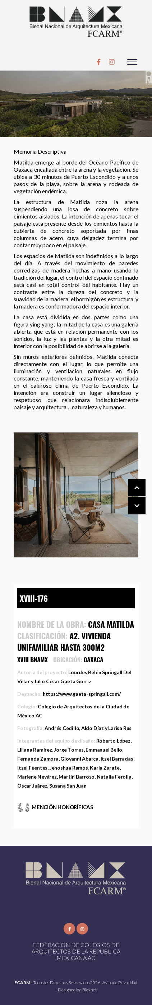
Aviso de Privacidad (119, 982)
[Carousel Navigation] (129, 497)
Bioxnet (89, 989)
